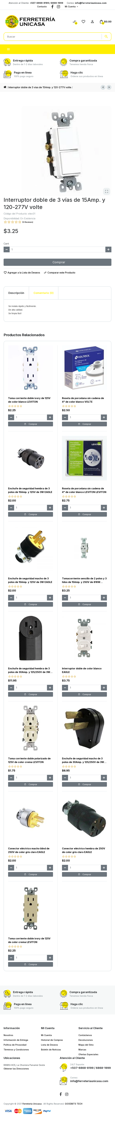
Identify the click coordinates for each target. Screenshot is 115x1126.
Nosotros (8, 1035)
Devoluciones (85, 1040)
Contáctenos (85, 1035)
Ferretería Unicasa (32, 1103)
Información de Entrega (16, 1040)
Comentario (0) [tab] (44, 292)
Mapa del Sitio (86, 1044)
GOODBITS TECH (73, 1103)
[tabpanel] (57, 310)
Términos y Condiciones (16, 1049)
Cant (6, 243)
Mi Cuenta (70, 6)
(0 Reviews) (27, 222)
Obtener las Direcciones (16, 1068)
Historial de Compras (52, 1040)
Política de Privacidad (15, 1044)
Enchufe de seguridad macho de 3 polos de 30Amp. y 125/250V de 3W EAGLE (83, 762)
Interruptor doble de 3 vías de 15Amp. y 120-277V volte (39, 87)
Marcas (82, 1049)
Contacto (42, 6)
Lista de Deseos (49, 1044)
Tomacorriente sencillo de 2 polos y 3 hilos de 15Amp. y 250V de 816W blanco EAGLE (84, 582)
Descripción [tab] (16, 292)
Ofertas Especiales (88, 1054)
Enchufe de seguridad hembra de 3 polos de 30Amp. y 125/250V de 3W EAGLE (29, 672)
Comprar (57, 262)
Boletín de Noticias (51, 1049)
